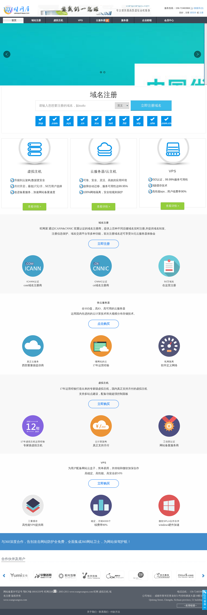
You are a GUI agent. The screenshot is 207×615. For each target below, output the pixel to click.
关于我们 (92, 611)
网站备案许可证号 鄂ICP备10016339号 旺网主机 (28, 591)
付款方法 (115, 611)
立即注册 (103, 243)
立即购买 (103, 404)
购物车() (198, 8)
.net (110, 123)
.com (54, 123)
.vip (138, 123)
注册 (201, 12)
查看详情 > (34, 206)
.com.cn (166, 123)
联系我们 (103, 611)
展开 (204, 600)
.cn (82, 123)
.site (152, 123)
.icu (96, 123)
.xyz (68, 123)
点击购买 (103, 323)
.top (40, 123)
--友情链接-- (190, 605)
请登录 (193, 12)
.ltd (124, 123)
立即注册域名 (151, 105)
